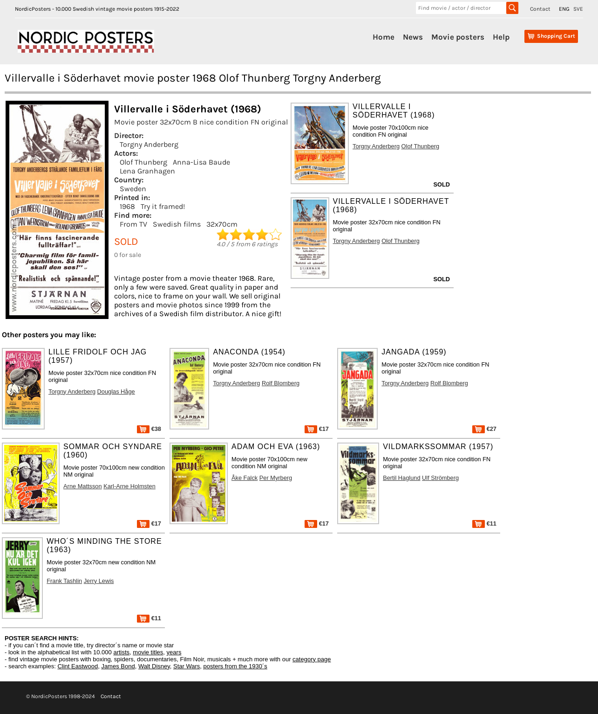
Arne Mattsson (82, 486)
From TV (133, 224)
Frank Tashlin (64, 580)
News (413, 37)
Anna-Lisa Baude (201, 162)
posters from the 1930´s (235, 666)
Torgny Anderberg (149, 144)
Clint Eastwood (77, 666)
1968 (127, 206)
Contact (540, 9)
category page (311, 659)
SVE (578, 9)
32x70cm (222, 224)
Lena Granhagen (147, 170)
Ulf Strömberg (440, 477)
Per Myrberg (275, 477)
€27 (484, 428)
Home (383, 37)
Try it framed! (163, 206)
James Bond (118, 666)
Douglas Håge (116, 391)
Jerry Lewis (99, 580)
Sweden (133, 188)
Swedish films (177, 224)
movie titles (148, 652)
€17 (317, 428)
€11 (484, 523)
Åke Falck (244, 477)
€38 (149, 428)
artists (121, 652)
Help (501, 37)
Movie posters (457, 37)
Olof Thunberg (143, 162)
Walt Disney (154, 666)
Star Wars (186, 666)
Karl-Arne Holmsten (129, 486)
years (174, 652)
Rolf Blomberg (280, 383)
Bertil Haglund (401, 477)
